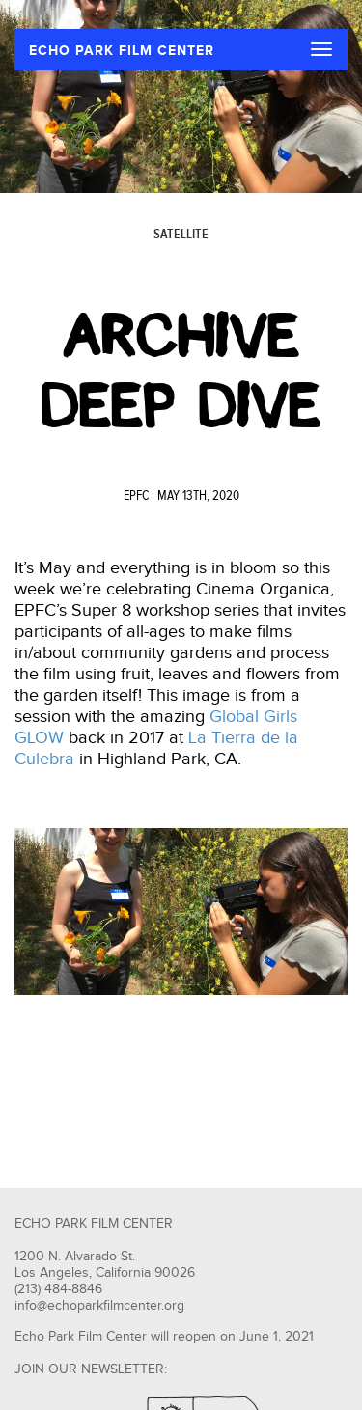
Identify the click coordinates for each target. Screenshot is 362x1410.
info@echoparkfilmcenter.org (99, 1305)
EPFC (136, 496)
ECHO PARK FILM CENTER (121, 50)
